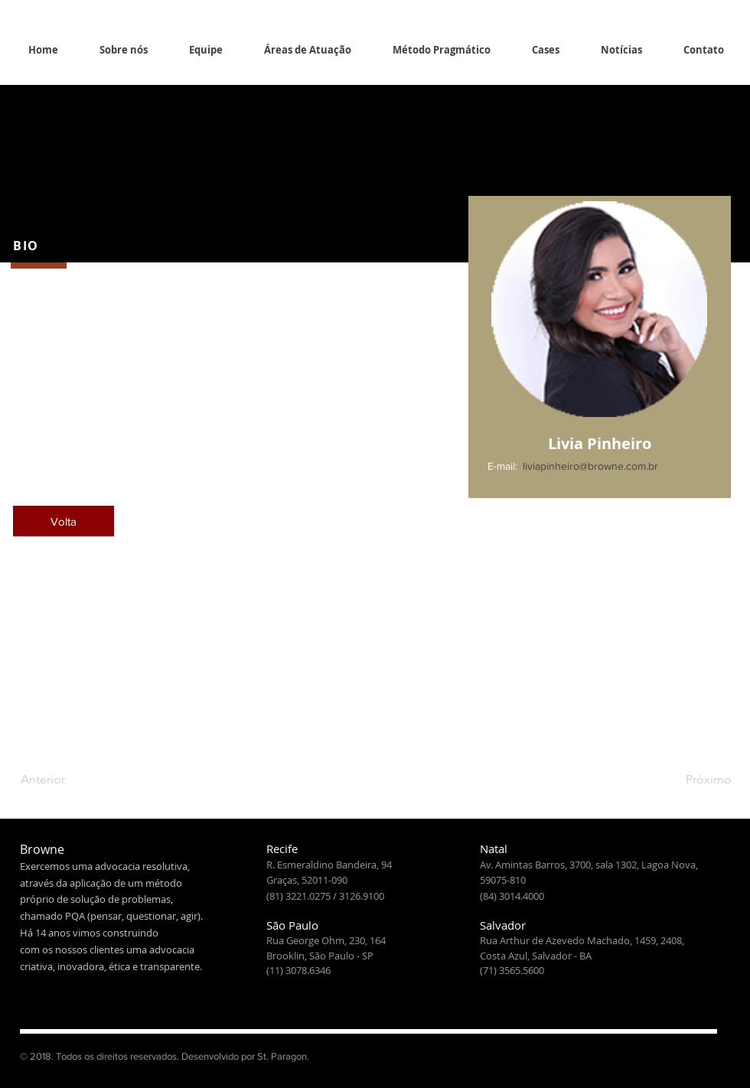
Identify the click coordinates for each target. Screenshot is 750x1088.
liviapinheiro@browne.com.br (590, 466)
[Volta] (63, 521)
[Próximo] (693, 779)
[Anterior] (71, 779)
